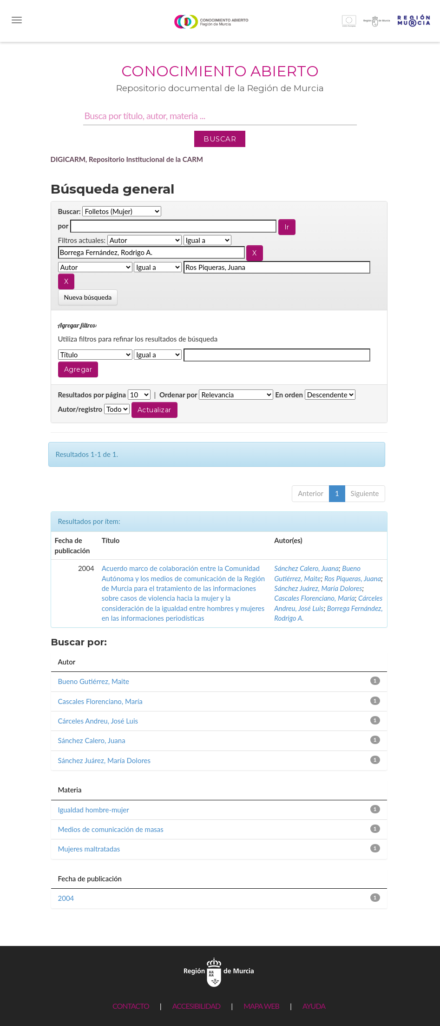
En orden (289, 394)
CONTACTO (130, 1005)
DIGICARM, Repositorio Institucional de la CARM (127, 159)
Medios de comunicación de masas (111, 829)
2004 (66, 898)
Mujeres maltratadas (89, 849)
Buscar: (69, 211)
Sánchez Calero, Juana (306, 568)
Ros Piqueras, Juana (352, 578)
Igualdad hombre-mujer (93, 809)
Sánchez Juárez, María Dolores (318, 588)
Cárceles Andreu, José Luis (98, 721)
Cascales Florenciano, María (314, 598)
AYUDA (313, 1005)
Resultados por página (92, 394)
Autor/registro (80, 409)
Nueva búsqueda (88, 297)
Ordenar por (178, 394)
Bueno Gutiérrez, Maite (93, 681)
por (63, 225)
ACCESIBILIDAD (196, 1005)
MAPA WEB (261, 1005)
